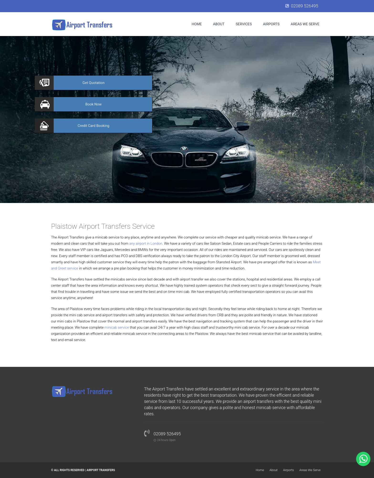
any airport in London (145, 243)
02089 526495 (304, 5)
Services (244, 24)
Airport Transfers (101, 470)
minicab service (116, 327)
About (218, 24)
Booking (93, 126)
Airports (271, 24)
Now (93, 104)
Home (197, 24)
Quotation (93, 83)
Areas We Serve (305, 24)
